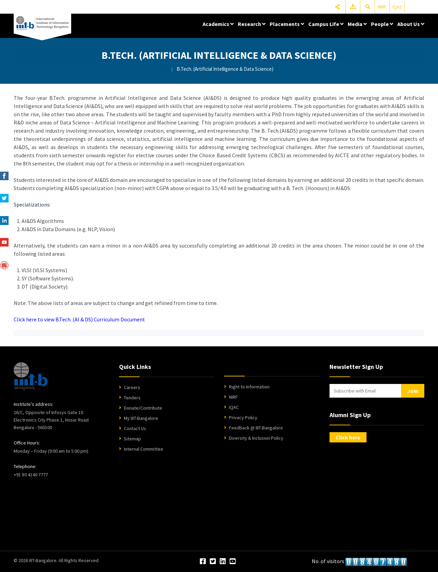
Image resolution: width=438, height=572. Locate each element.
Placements (287, 24)
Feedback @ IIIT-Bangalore (256, 428)
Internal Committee (143, 449)
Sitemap (132, 439)
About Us (410, 24)
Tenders (132, 398)
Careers (132, 387)
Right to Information (249, 387)
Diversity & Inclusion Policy (256, 438)
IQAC (397, 7)
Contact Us (135, 428)
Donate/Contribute (143, 408)
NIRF (382, 7)
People (382, 24)
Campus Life (326, 24)
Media (357, 24)
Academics (218, 24)
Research (252, 24)
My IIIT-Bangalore (141, 418)
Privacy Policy (243, 417)
